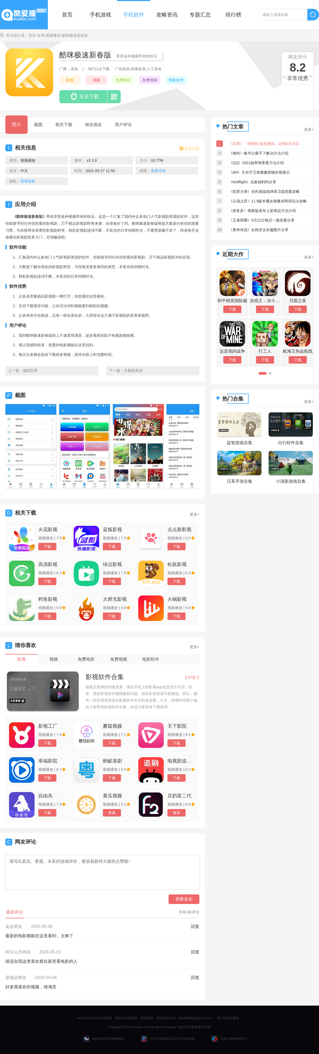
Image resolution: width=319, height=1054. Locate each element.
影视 (70, 80)
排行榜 (233, 15)
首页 (67, 15)
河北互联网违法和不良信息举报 (168, 1039)
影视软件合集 (105, 676)
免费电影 (123, 80)
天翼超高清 (133, 370)
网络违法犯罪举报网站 (103, 1039)
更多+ (194, 514)
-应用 (40, 35)
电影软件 (176, 80)
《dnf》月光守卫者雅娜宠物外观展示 (259, 172)
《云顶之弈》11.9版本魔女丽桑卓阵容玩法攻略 (268, 201)
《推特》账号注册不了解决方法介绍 (258, 153)
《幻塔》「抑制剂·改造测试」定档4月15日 (264, 143)
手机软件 (133, 15)
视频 (96, 80)
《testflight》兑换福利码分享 (252, 182)
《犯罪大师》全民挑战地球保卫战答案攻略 (264, 191)
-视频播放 (53, 35)
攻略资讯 (167, 15)
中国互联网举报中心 (230, 1039)
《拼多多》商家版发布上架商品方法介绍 (262, 211)
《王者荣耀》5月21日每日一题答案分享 (262, 220)
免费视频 (149, 80)
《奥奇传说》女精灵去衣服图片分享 (258, 230)
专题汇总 (200, 15)
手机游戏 (100, 15)
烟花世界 (30, 370)
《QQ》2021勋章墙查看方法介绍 (256, 163)
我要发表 (183, 899)
